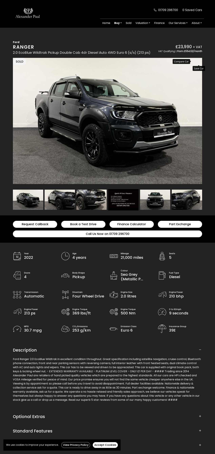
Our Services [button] (177, 23)
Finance (159, 23)
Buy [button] (117, 23)
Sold (128, 23)
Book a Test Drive (83, 224)
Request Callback (35, 224)
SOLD (19, 62)
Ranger (23, 47)
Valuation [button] (141, 23)
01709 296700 (168, 10)
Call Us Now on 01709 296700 (107, 234)
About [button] (196, 23)
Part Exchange (180, 224)
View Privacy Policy (76, 445)
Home (106, 23)
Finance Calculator (131, 224)
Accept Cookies (105, 445)
